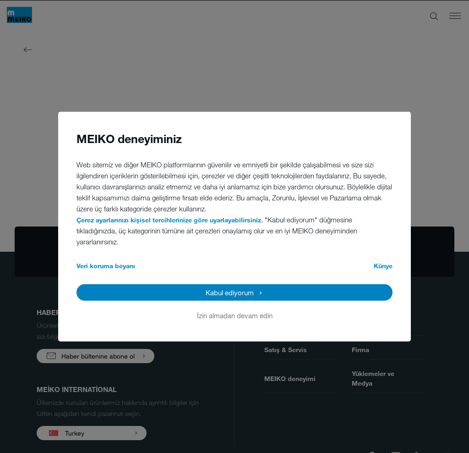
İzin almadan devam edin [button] (235, 315)
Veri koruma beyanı (105, 265)
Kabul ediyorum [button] (230, 292)
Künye (383, 265)
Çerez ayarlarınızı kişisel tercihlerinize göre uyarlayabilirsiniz (168, 219)
